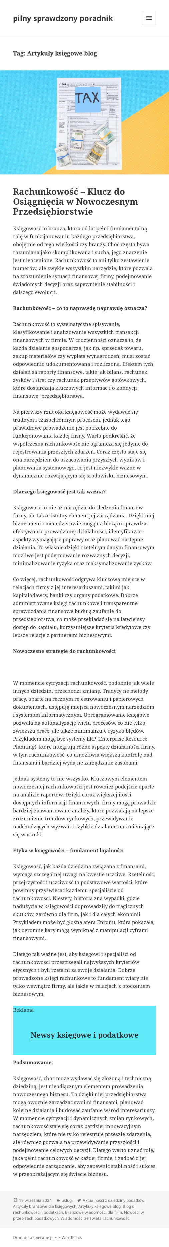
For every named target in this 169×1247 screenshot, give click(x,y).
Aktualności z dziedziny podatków (113, 1200)
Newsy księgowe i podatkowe (85, 1035)
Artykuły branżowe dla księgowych (44, 1206)
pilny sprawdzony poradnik (63, 18)
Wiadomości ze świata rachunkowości (95, 1218)
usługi (67, 1200)
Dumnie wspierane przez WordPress (47, 1237)
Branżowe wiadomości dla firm (93, 1212)
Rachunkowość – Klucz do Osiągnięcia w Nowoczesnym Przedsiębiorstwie (75, 201)
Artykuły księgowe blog (99, 1206)
